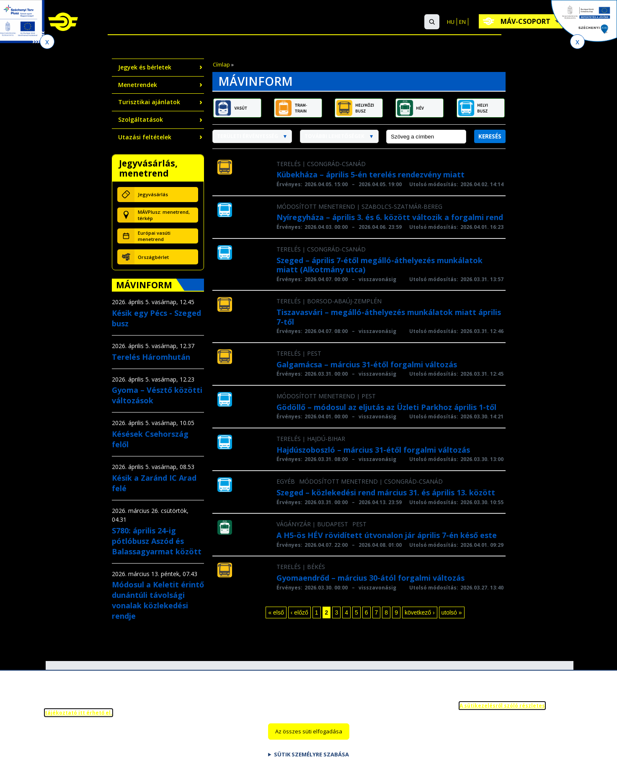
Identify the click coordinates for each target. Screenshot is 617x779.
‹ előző (299, 612)
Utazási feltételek (144, 137)
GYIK (379, 22)
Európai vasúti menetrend (154, 236)
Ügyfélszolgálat (332, 22)
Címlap (221, 64)
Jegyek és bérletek (144, 67)
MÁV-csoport (527, 21)
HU (450, 22)
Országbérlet (153, 257)
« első (276, 612)
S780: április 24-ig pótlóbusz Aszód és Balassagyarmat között (156, 540)
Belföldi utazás (116, 22)
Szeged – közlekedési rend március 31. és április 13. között (385, 492)
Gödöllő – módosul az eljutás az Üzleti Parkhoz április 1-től (386, 407)
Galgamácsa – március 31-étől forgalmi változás (366, 364)
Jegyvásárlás (153, 194)
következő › (420, 612)
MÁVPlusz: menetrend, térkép (164, 215)
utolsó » (451, 612)
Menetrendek (137, 85)
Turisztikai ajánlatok (149, 102)
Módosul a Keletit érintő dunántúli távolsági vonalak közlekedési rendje (158, 600)
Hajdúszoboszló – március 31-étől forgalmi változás (373, 450)
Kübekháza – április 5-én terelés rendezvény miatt (370, 174)
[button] (431, 21)
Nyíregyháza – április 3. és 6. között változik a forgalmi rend (389, 217)
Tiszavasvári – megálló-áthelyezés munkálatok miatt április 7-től (388, 317)
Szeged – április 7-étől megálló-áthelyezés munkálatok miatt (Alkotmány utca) (379, 265)
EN (462, 22)
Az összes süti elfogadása (308, 733)
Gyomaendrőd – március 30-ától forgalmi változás (370, 578)
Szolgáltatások (262, 22)
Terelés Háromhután (151, 357)
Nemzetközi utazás (189, 22)
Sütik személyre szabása (311, 756)
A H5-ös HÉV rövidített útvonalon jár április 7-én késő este (386, 535)
